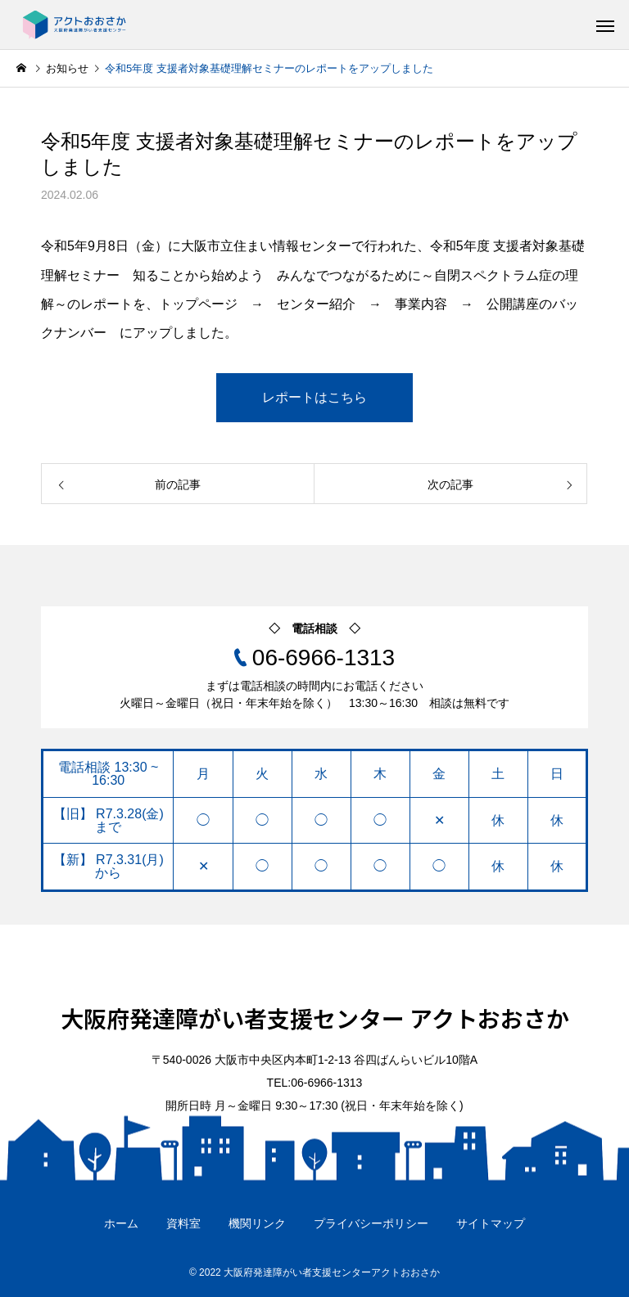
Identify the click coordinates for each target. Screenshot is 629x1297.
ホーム (121, 1223)
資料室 (183, 1223)
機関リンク (257, 1223)
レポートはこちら (314, 397)
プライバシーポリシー (371, 1223)
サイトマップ (490, 1223)
